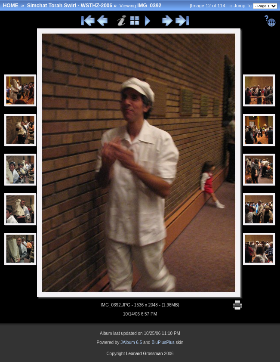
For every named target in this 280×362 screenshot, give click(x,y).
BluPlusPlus (162, 342)
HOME (10, 6)
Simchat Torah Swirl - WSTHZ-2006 (69, 6)
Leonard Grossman (144, 353)
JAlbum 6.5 (131, 342)
